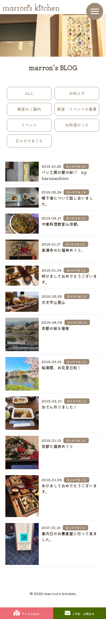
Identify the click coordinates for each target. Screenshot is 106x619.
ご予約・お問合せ (79, 613)
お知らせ (77, 93)
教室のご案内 (29, 109)
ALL (29, 93)
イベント (29, 125)
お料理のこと (77, 125)
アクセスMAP (27, 613)
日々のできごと (29, 141)
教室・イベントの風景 (77, 109)
